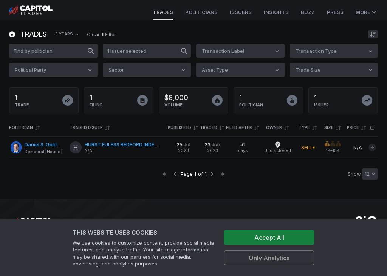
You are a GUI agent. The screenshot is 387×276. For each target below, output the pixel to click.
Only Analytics (269, 258)
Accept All (269, 237)
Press (335, 12)
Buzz (308, 12)
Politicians (201, 12)
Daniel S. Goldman (46, 144)
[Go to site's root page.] (39, 10)
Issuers (241, 12)
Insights (276, 12)
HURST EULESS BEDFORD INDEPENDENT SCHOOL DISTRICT (153, 144)
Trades (163, 12)
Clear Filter (101, 34)
